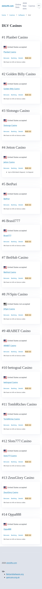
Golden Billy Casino (12, 89)
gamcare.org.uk (13, 577)
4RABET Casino (10, 345)
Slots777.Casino (10, 456)
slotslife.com (11, 563)
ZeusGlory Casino (11, 492)
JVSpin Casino (9, 309)
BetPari (7, 199)
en (39, 5)
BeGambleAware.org (15, 574)
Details (20, 58)
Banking (14, 58)
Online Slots (18, 5)
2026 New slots (25, 6)
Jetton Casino (9, 162)
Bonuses (6, 58)
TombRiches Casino (12, 419)
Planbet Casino (10, 52)
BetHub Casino (10, 272)
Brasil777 (7, 235)
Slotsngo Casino (10, 125)
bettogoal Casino (11, 382)
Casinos (32, 6)
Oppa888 (7, 529)
